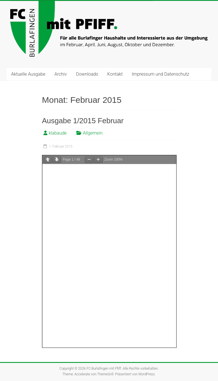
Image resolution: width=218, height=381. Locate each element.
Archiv (60, 74)
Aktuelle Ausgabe (28, 74)
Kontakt (115, 74)
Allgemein (92, 133)
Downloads (87, 74)
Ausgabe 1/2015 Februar (83, 120)
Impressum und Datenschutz (160, 74)
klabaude (58, 133)
